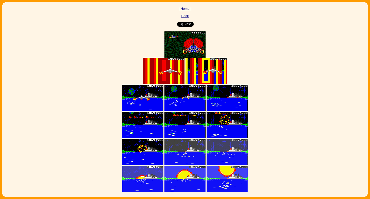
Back (185, 16)
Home (185, 9)
